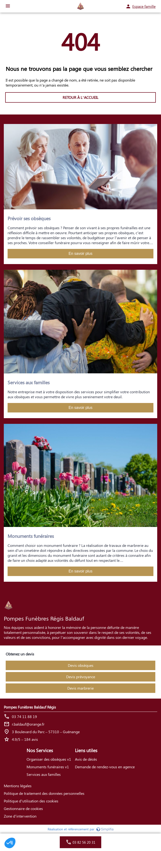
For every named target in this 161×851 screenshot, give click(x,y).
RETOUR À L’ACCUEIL (80, 97)
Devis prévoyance (80, 676)
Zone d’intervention (20, 816)
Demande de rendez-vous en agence (105, 766)
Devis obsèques (80, 665)
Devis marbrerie (80, 688)
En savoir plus (80, 254)
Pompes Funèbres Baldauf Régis (30, 707)
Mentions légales (18, 785)
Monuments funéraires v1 (48, 766)
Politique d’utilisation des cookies (31, 800)
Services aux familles (44, 774)
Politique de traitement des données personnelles (44, 793)
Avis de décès (86, 759)
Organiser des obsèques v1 (49, 759)
